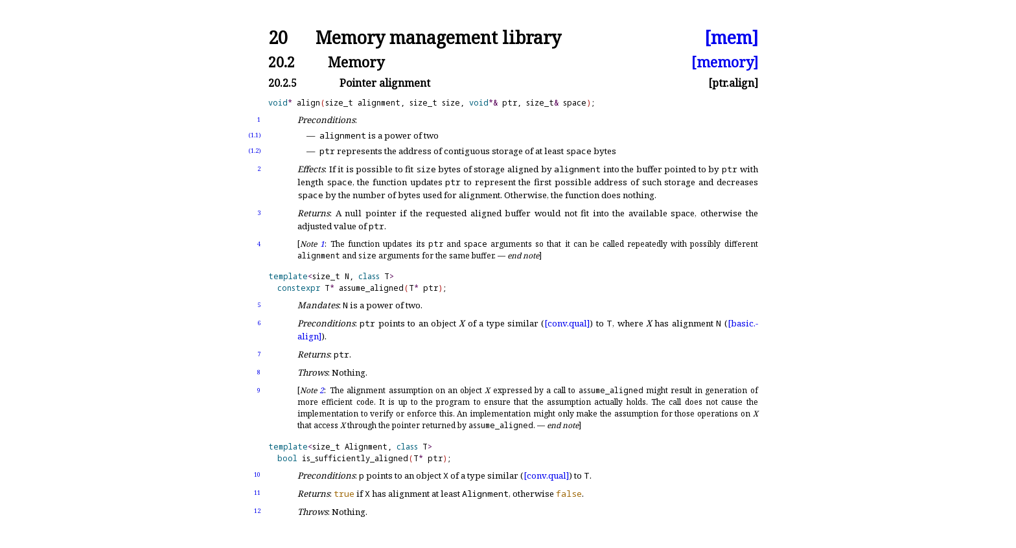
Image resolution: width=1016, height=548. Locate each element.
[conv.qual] (567, 323)
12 (257, 511)
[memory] (724, 62)
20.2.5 (282, 83)
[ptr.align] (733, 83)
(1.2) (254, 150)
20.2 (281, 62)
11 (257, 492)
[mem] (731, 38)
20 (278, 38)
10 (257, 474)
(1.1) (254, 135)
